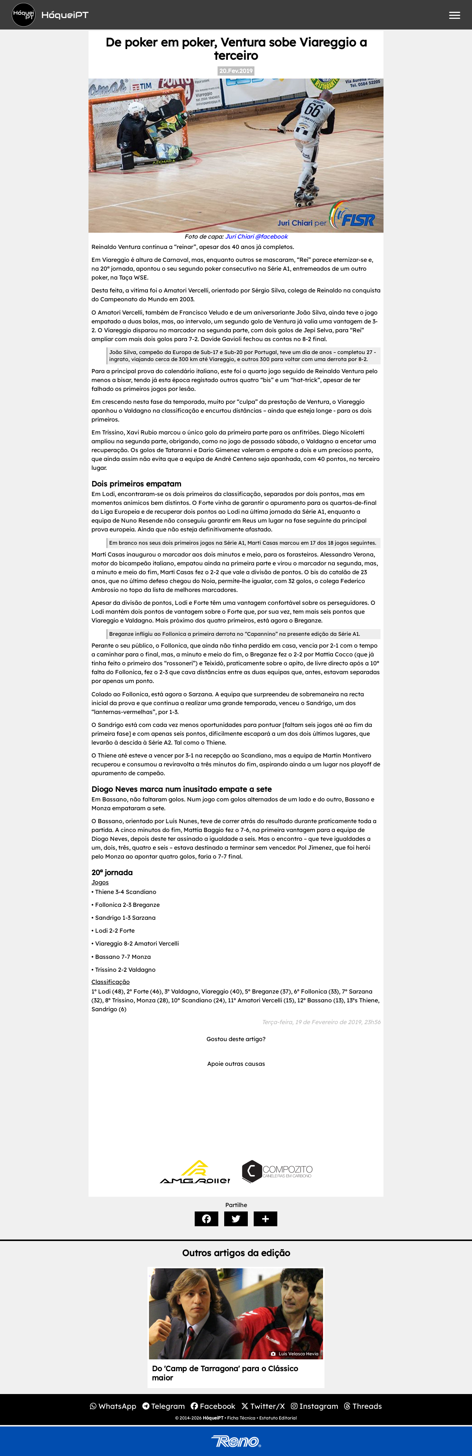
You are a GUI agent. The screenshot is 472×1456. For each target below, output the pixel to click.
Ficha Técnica (241, 1418)
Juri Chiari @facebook (256, 236)
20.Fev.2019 (236, 70)
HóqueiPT (213, 1418)
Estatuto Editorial (278, 1418)
